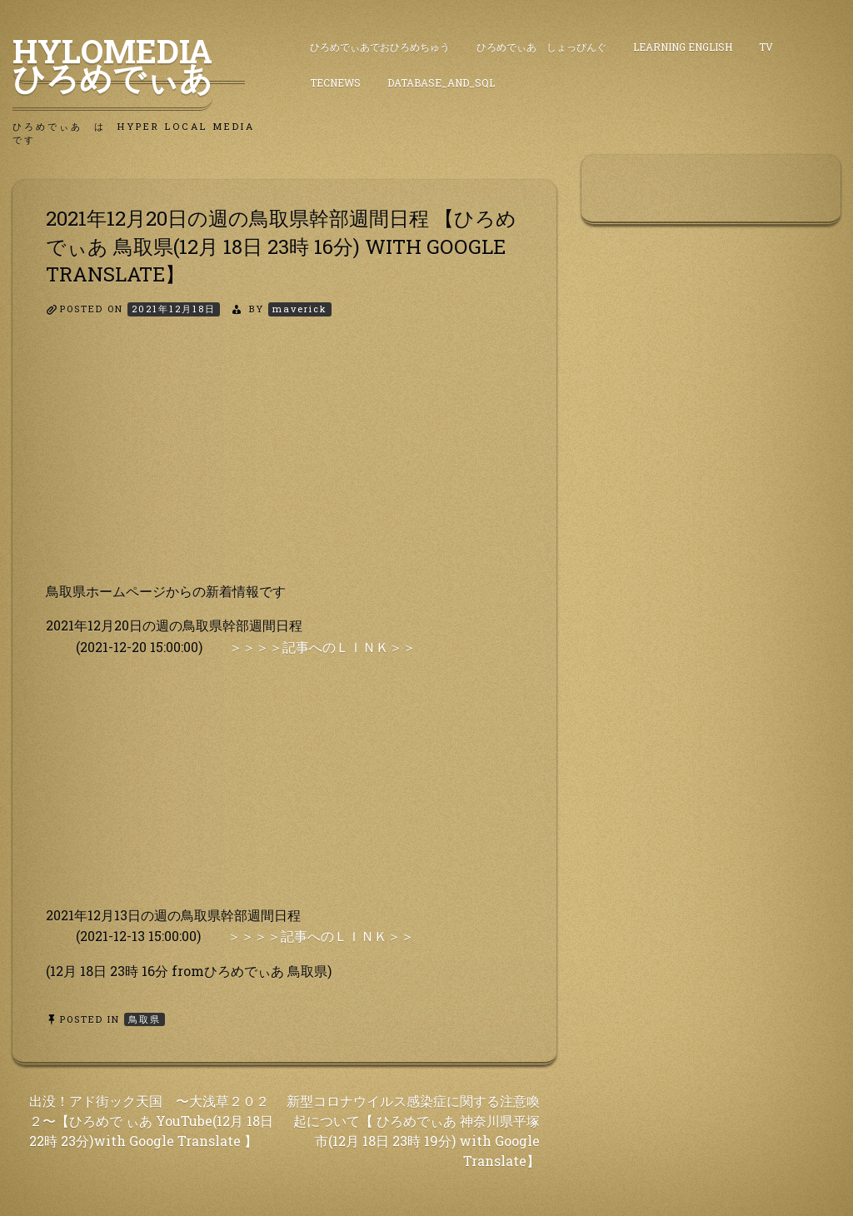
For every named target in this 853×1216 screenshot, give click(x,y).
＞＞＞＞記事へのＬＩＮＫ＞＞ (322, 646)
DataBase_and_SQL (441, 82)
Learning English (682, 46)
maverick (299, 308)
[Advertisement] (284, 464)
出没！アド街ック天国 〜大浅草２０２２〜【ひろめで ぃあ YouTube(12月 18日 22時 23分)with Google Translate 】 (151, 1120)
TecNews (335, 82)
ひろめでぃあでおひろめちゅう (380, 46)
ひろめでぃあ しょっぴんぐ (541, 46)
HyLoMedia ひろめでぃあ (128, 64)
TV (766, 46)
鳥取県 (144, 1019)
